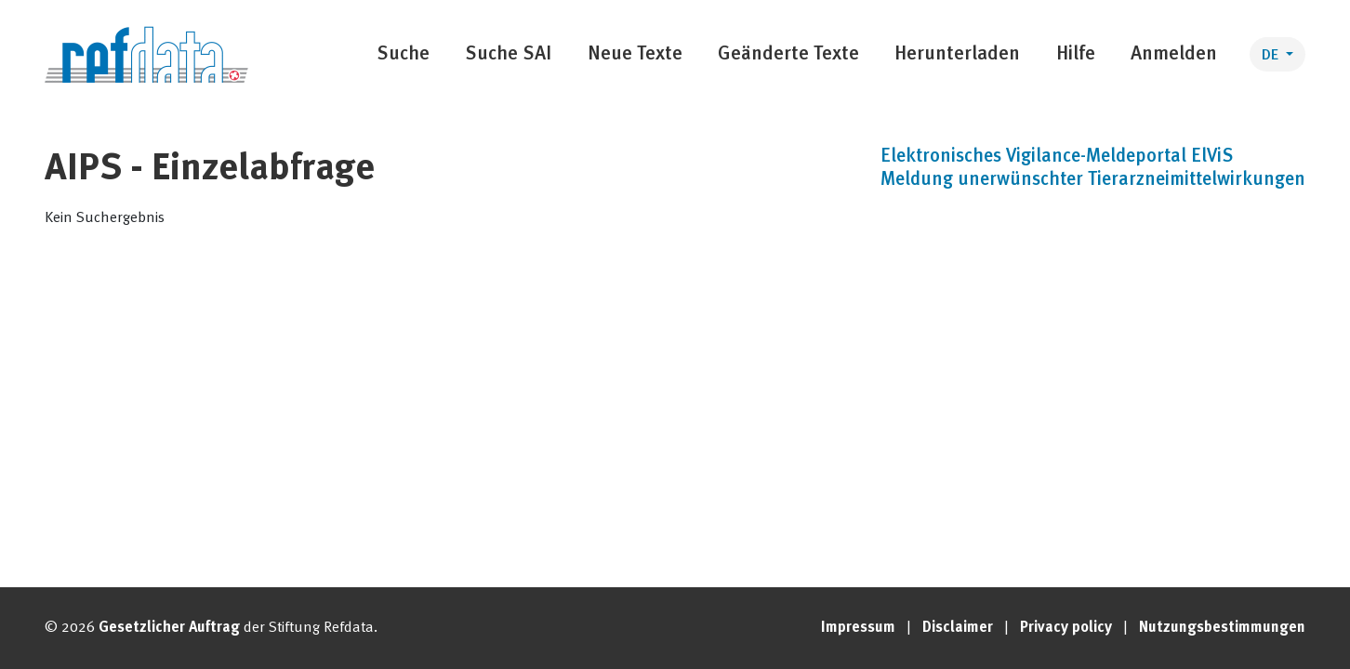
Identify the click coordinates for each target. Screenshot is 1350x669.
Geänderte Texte (788, 54)
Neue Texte (635, 54)
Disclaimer (957, 628)
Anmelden (1174, 54)
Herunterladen (957, 54)
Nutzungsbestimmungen (1222, 628)
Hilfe (1075, 54)
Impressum (858, 628)
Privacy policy (1066, 628)
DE (1272, 55)
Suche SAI (508, 54)
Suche (403, 54)
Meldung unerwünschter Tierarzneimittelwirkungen (1092, 180)
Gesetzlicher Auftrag (169, 628)
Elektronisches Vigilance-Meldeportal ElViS (1056, 157)
